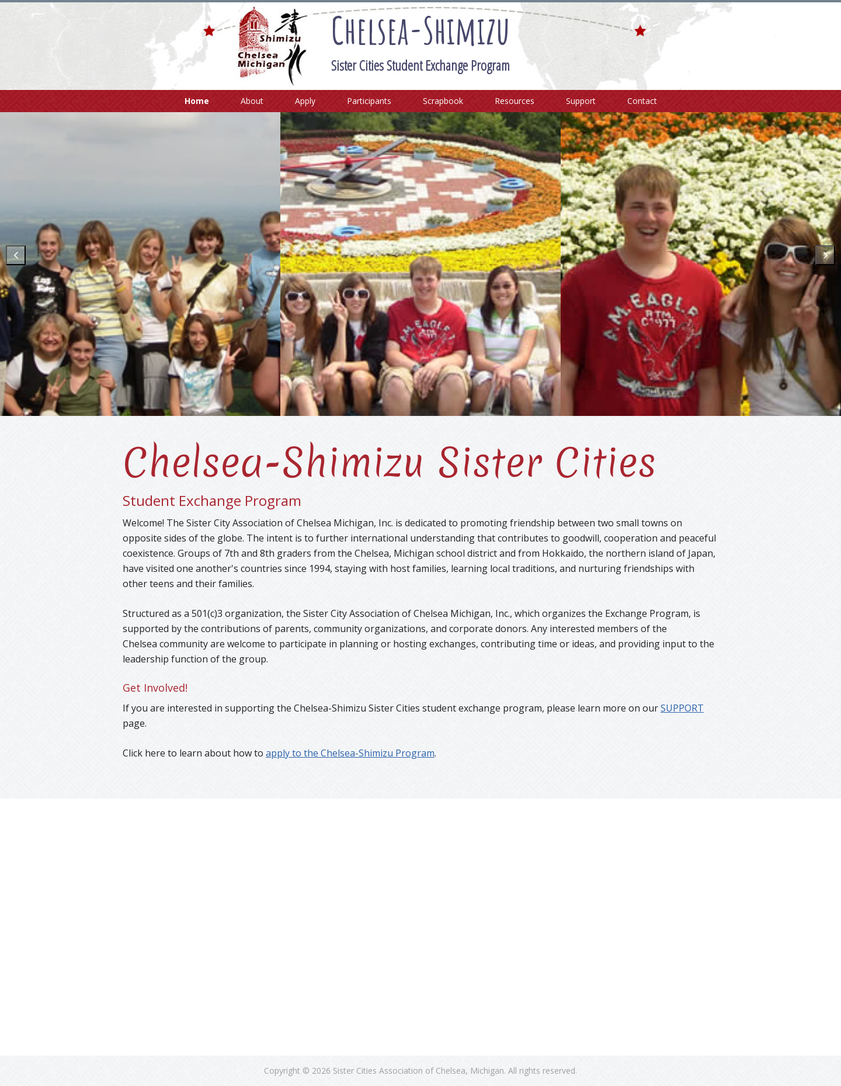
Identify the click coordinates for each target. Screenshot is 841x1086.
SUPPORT (682, 708)
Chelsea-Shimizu (420, 30)
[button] (16, 255)
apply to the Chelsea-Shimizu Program (350, 753)
